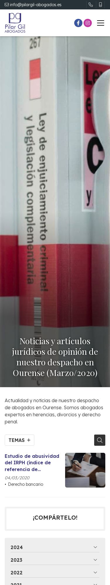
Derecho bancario (25, 484)
